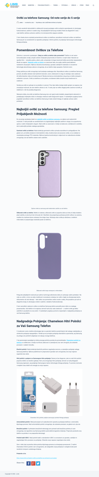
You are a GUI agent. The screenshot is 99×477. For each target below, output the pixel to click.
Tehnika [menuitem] (56, 5)
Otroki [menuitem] (81, 5)
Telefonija (39, 22)
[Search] (93, 5)
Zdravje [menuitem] (74, 5)
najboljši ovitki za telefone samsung (48, 119)
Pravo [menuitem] (87, 5)
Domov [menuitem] (24, 5)
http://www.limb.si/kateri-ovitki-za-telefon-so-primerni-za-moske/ (37, 458)
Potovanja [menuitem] (66, 5)
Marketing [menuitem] (32, 5)
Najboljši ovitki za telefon (36, 62)
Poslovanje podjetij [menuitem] (45, 5)
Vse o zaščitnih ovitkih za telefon (51, 22)
